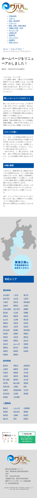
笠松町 (5, 372)
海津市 (15, 376)
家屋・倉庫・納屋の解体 (17, 26)
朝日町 (5, 415)
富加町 (5, 397)
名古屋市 (6, 295)
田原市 (26, 347)
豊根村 (15, 354)
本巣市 (26, 369)
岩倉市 (5, 305)
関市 (25, 386)
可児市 (26, 390)
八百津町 (16, 397)
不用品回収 (13, 16)
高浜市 (5, 344)
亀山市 (5, 419)
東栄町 (5, 354)
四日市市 (16, 412)
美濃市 (5, 390)
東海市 (5, 326)
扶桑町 (26, 312)
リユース (12, 18)
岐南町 (15, 372)
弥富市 (26, 316)
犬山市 (15, 298)
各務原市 (27, 365)
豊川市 (15, 347)
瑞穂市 (15, 369)
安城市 (5, 340)
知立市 (26, 340)
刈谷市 (15, 337)
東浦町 (15, 330)
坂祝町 (26, 393)
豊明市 (15, 305)
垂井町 (15, 379)
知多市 (26, 326)
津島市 (5, 316)
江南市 (26, 298)
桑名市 (5, 408)
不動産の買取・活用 (16, 28)
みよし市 (16, 344)
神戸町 (5, 383)
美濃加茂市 (17, 390)
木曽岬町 (27, 408)
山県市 (5, 369)
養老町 (26, 376)
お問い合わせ (13, 42)
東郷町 (26, 309)
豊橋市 (5, 347)
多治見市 (6, 393)
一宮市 (15, 295)
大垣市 (5, 376)
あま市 (5, 319)
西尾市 (15, 340)
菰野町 (26, 412)
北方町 (26, 372)
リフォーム (13, 23)
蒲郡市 (5, 351)
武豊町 (15, 333)
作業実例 (12, 35)
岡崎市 (26, 333)
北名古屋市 (7, 309)
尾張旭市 (27, 302)
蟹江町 (26, 319)
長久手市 (16, 309)
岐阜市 (5, 365)
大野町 (15, 386)
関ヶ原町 (6, 379)
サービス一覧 (13, 30)
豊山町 (5, 312)
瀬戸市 (26, 295)
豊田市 (26, 337)
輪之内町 (16, 383)
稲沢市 (15, 302)
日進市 (26, 305)
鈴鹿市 (26, 415)
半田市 (15, 323)
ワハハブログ (13, 38)
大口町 (15, 312)
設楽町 (26, 351)
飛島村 (5, 323)
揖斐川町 (6, 386)
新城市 (15, 351)
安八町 (26, 379)
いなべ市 (16, 408)
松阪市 (26, 419)
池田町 (26, 383)
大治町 (15, 319)
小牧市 (5, 302)
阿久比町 (6, 330)
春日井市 (6, 298)
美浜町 (5, 333)
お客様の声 (13, 33)
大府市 (15, 326)
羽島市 (15, 365)
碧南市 (5, 337)
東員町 (5, 412)
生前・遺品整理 (14, 21)
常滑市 (26, 323)
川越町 (15, 415)
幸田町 (26, 344)
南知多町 (27, 330)
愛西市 (15, 316)
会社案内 (12, 40)
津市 (15, 419)
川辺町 (15, 393)
